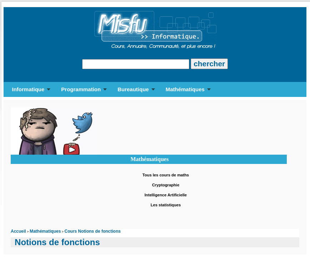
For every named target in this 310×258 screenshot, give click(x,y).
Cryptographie (165, 185)
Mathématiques (185, 89)
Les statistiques (166, 205)
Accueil (18, 231)
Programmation (81, 89)
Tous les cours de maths (165, 175)
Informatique (28, 89)
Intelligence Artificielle (166, 195)
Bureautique (133, 89)
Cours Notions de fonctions (93, 231)
